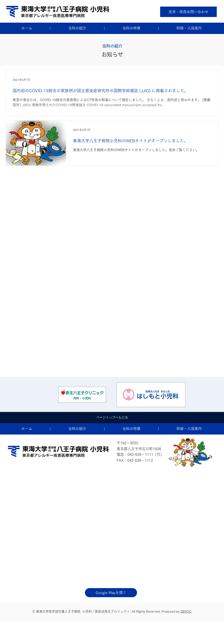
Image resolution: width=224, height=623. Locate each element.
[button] (77, 28)
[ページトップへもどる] (112, 417)
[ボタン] (82, 395)
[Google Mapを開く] (111, 592)
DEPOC (186, 611)
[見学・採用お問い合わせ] (188, 12)
